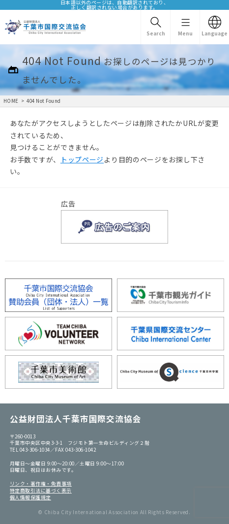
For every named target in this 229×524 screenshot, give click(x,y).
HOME (11, 100)
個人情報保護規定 (30, 497)
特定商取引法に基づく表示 (41, 490)
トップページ (82, 159)
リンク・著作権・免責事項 (41, 483)
